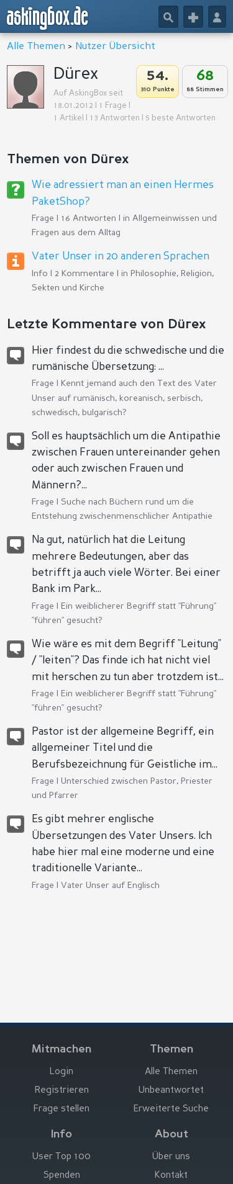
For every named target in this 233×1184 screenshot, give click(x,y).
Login (61, 1072)
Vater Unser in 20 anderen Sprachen (120, 256)
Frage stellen (61, 1109)
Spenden (61, 1175)
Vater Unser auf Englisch (110, 885)
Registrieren (62, 1090)
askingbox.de (48, 18)
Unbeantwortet (171, 1090)
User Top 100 (61, 1157)
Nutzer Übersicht (115, 47)
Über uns (171, 1157)
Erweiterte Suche (171, 1109)
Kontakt (171, 1175)
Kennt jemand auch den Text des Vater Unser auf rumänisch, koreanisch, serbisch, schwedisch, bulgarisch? (124, 397)
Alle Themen (36, 47)
